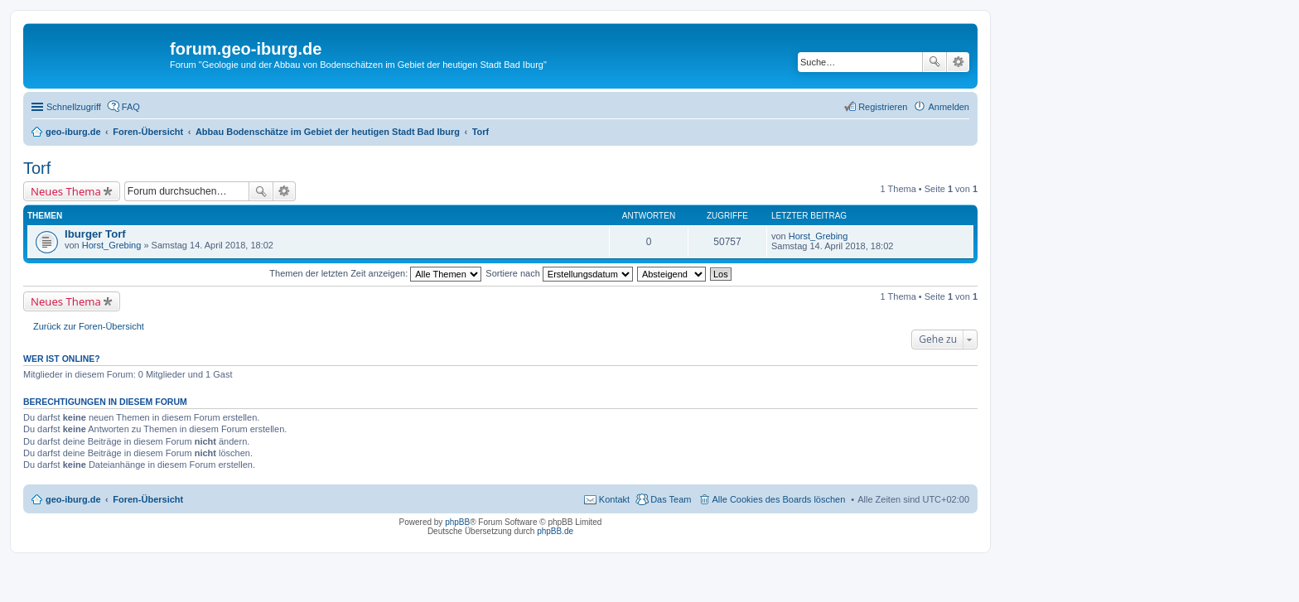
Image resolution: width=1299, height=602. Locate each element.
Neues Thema (66, 191)
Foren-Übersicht (148, 499)
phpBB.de (555, 531)
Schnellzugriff (73, 107)
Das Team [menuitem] (670, 499)
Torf (37, 168)
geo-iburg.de (73, 499)
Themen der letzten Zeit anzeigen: (375, 273)
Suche (934, 62)
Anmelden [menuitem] (948, 107)
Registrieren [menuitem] (882, 107)
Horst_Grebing (112, 245)
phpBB (457, 522)
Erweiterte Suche (958, 62)
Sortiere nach (558, 273)
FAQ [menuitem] (131, 107)
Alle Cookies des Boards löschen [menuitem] (779, 499)
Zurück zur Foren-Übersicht (88, 326)
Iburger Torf (95, 234)
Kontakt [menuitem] (614, 499)
